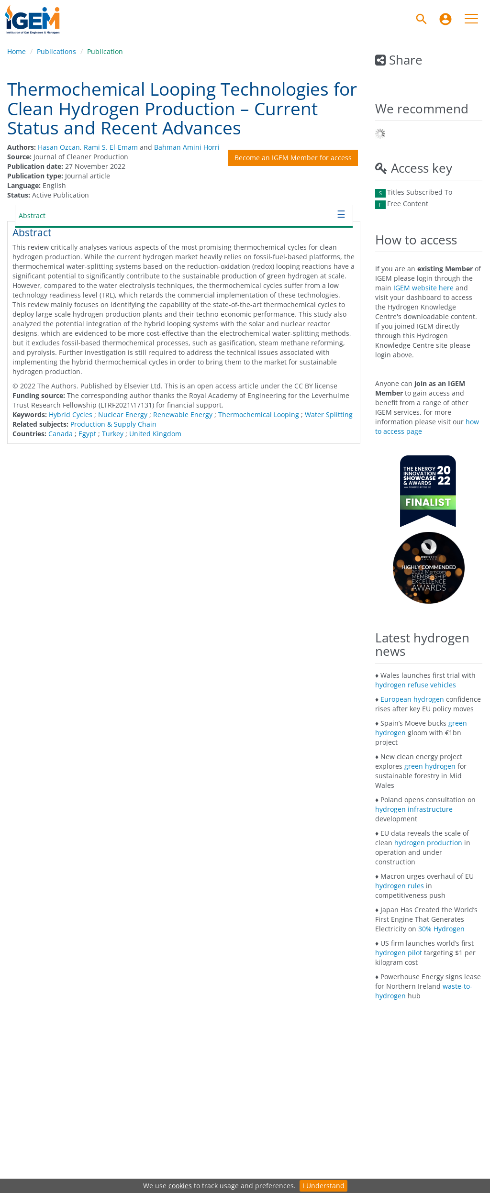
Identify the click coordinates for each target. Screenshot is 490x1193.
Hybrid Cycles (70, 414)
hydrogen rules (399, 885)
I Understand (323, 1185)
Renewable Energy (182, 414)
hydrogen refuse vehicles (415, 684)
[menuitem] (445, 19)
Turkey (112, 433)
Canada (60, 433)
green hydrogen (430, 766)
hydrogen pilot (398, 952)
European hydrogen (412, 699)
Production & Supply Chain (113, 424)
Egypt (87, 433)
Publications (56, 51)
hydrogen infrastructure (414, 809)
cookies (180, 1185)
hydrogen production (428, 842)
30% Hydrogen (441, 928)
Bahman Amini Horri (187, 147)
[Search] (422, 19)
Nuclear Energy (122, 414)
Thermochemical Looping (258, 414)
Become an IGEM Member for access (293, 157)
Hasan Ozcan (59, 147)
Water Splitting (329, 414)
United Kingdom (155, 433)
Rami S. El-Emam (111, 147)
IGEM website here (423, 287)
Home (16, 51)
